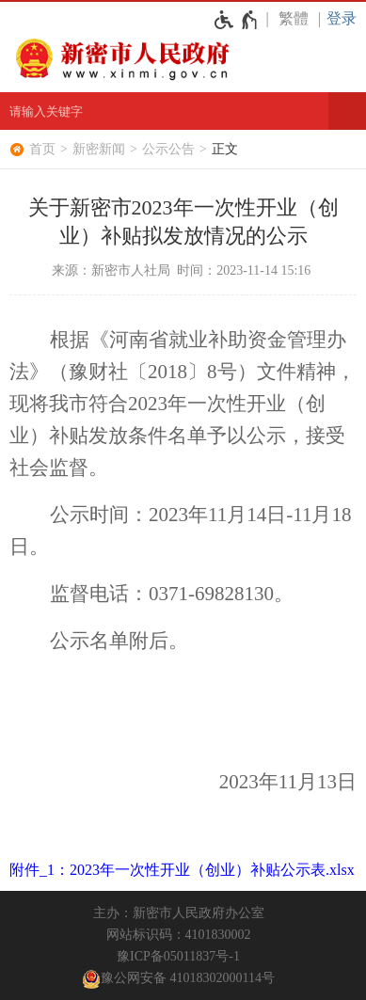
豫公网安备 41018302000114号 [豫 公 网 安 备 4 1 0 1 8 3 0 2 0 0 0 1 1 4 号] (178, 979)
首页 (42, 149)
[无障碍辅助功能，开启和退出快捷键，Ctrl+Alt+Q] (237, 19)
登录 (341, 18)
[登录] (346, 18)
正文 (225, 149)
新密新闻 (98, 149)
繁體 (293, 18)
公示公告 (168, 149)
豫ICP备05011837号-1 (178, 956)
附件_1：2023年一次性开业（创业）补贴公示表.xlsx (182, 870)
